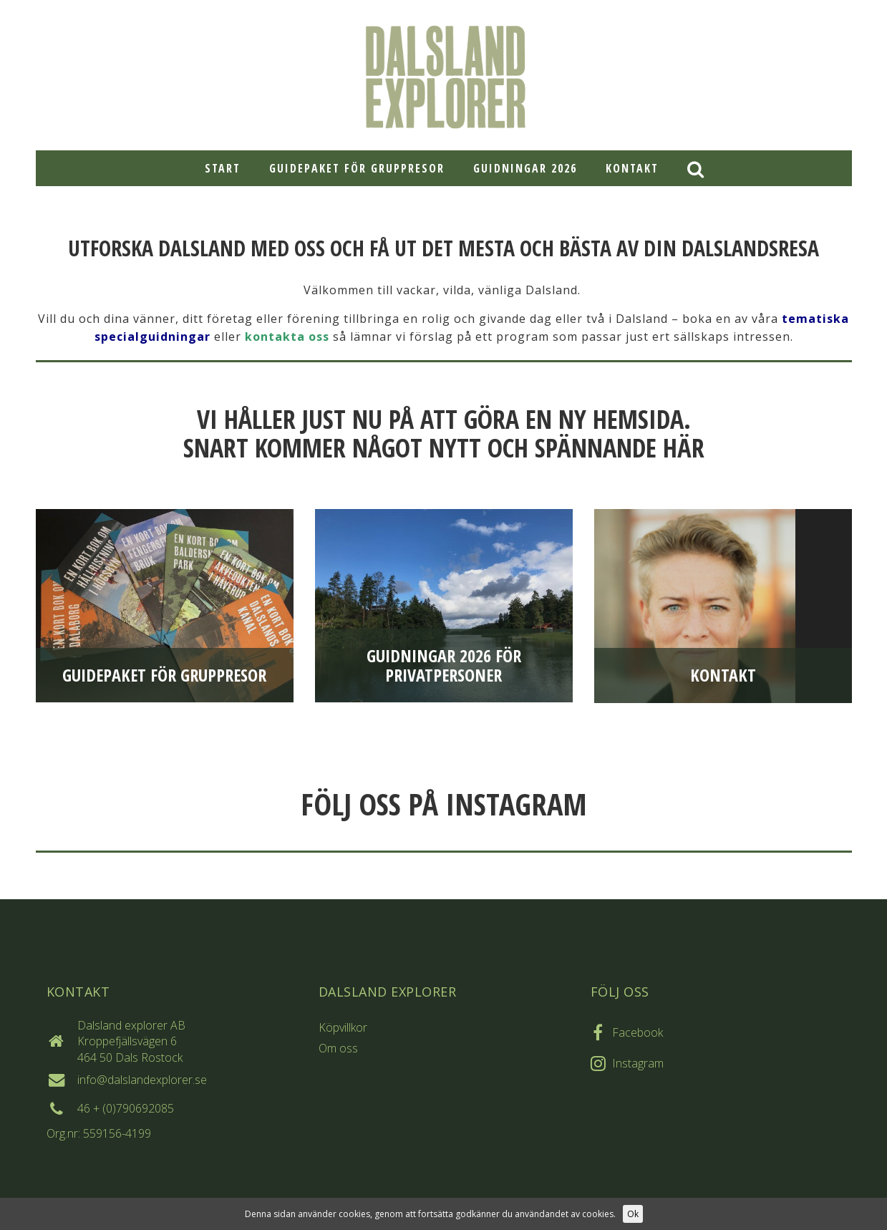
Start (223, 168)
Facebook (637, 1032)
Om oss (338, 1048)
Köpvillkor (343, 1027)
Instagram (638, 1063)
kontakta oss (287, 336)
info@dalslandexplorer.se (142, 1080)
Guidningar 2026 (525, 168)
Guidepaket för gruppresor (357, 168)
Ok (633, 1214)
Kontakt (632, 168)
